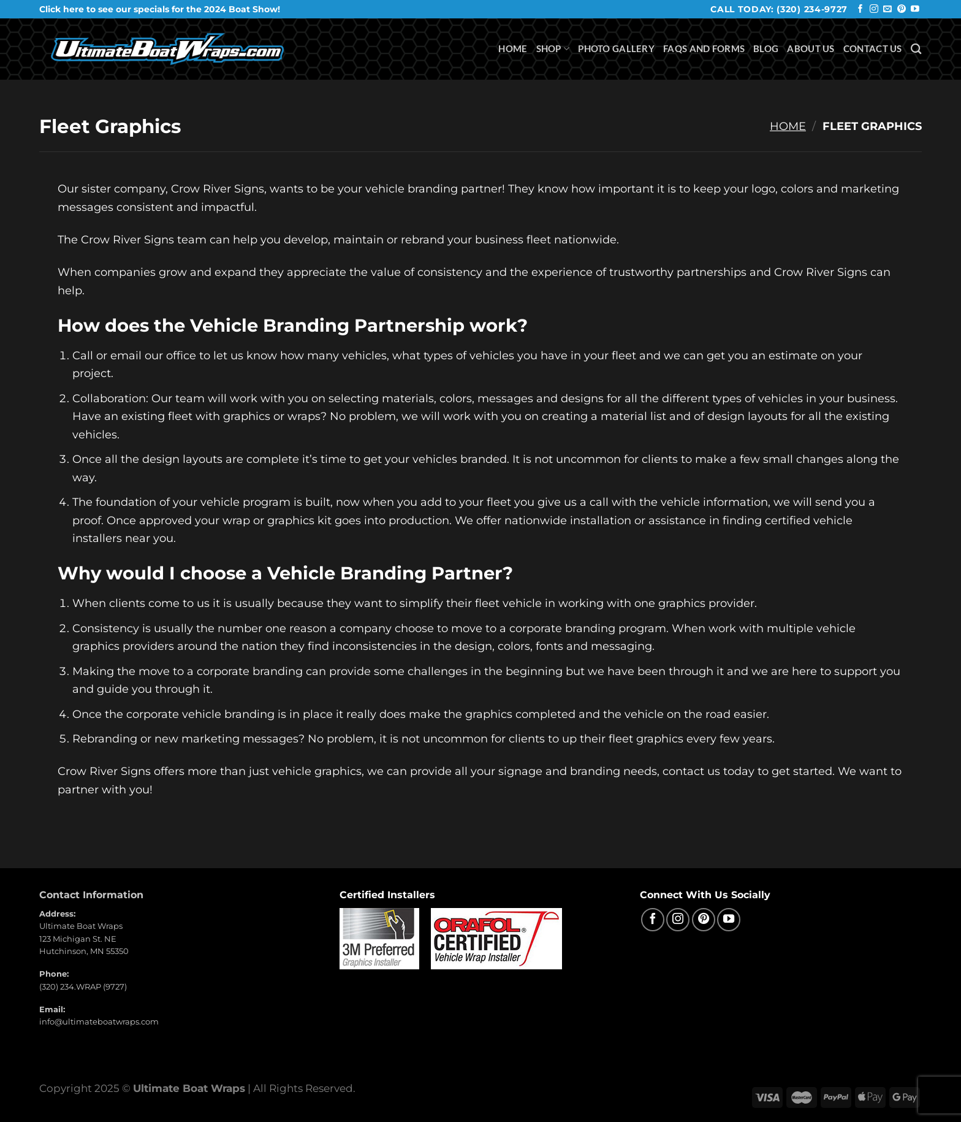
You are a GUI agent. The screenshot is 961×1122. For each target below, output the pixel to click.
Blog (765, 48)
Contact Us (872, 48)
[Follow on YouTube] (915, 9)
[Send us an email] (887, 9)
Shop (553, 49)
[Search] (916, 48)
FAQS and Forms (704, 48)
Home (512, 48)
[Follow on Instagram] (874, 9)
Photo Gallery (616, 48)
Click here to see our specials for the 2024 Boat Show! (159, 9)
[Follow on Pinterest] (901, 9)
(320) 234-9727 (812, 9)
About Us (810, 48)
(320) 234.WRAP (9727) (83, 986)
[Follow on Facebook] (860, 9)
